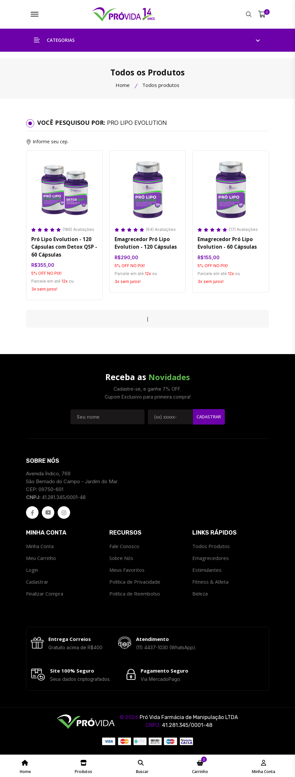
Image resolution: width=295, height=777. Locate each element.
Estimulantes (207, 571)
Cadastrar (209, 418)
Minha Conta (40, 547)
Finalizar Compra (44, 595)
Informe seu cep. (50, 142)
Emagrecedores (210, 559)
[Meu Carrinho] (262, 14)
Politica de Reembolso (134, 595)
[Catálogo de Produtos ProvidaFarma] (83, 766)
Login (32, 571)
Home (123, 86)
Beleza (200, 595)
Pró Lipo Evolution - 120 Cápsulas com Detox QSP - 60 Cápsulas (63, 248)
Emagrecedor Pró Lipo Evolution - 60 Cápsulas (226, 244)
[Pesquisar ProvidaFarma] (249, 15)
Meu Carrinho (41, 559)
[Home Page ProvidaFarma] (25, 766)
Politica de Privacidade (134, 583)
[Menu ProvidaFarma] (34, 15)
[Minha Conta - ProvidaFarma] (263, 766)
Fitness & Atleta (210, 583)
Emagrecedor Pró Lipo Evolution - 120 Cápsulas (145, 244)
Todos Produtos (211, 547)
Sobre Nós (121, 559)
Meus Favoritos (127, 571)
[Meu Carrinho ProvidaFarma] (200, 766)
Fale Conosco (124, 547)
